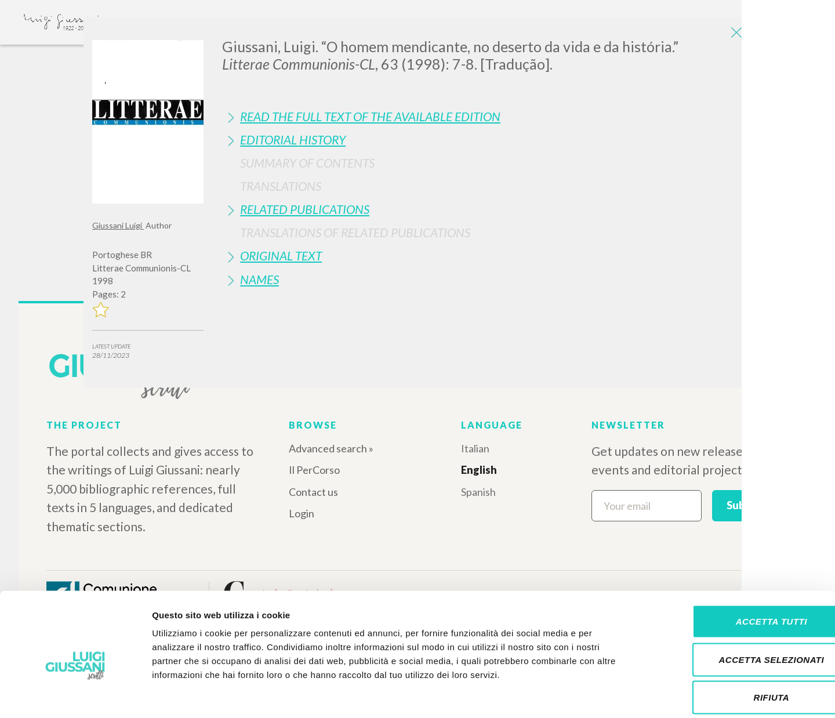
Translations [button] (280, 186)
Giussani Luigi (118, 225)
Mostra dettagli (610, 695)
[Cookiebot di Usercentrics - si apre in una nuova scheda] (75, 695)
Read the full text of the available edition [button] (370, 116)
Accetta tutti (738, 566)
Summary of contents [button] (307, 162)
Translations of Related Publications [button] (355, 232)
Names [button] (259, 279)
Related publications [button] (304, 209)
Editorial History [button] (293, 139)
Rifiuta (738, 642)
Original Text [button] (281, 255)
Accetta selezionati (738, 604)
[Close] (734, 34)
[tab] (482, 116)
